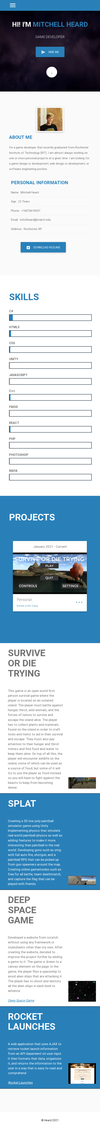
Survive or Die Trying (27, 605)
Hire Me (50, 52)
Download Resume (43, 247)
